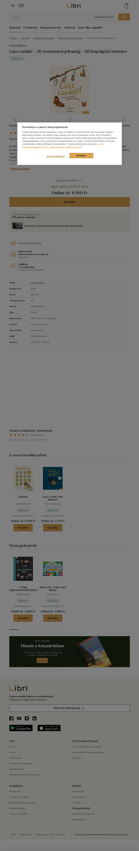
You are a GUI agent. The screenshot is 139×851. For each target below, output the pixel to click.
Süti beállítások (56, 156)
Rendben (81, 155)
